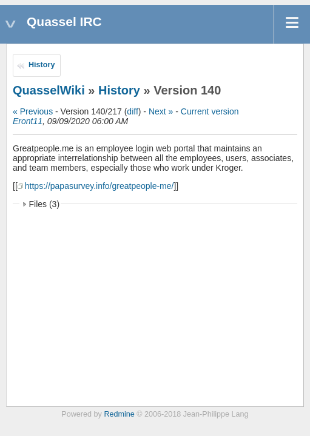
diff (132, 111)
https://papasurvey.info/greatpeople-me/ (99, 186)
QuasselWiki (49, 90)
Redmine (119, 414)
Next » (161, 111)
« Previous (33, 111)
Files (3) (44, 204)
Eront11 (27, 121)
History (42, 65)
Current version (210, 111)
